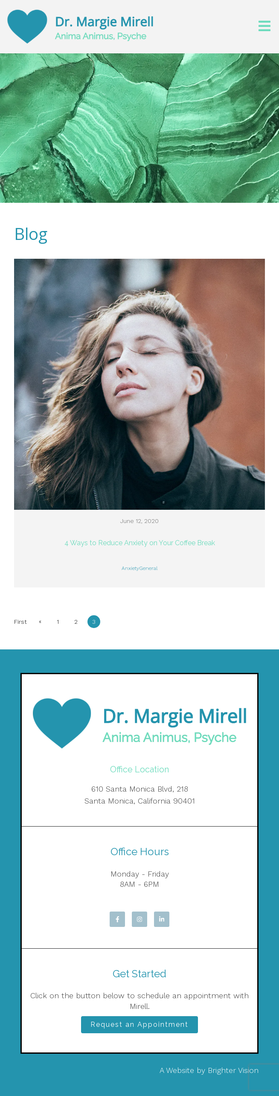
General (148, 568)
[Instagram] (139, 919)
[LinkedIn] (161, 919)
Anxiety (130, 568)
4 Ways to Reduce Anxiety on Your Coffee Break (139, 543)
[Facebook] (117, 919)
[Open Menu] (264, 26)
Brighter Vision (233, 1070)
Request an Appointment (139, 1024)
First (20, 621)
